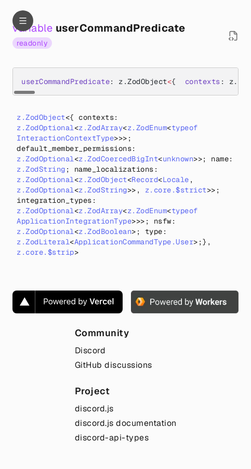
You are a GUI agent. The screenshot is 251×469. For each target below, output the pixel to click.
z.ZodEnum (147, 127)
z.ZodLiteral (43, 241)
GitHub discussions (113, 365)
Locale (176, 179)
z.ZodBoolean (104, 231)
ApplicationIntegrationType (74, 221)
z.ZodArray (100, 127)
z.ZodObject (41, 117)
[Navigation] (22, 20)
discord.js (94, 408)
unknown (178, 158)
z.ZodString (41, 169)
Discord (90, 350)
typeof (184, 127)
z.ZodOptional (45, 127)
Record (144, 179)
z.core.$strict (176, 190)
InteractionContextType (65, 138)
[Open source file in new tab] (233, 36)
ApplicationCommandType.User (134, 241)
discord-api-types (112, 437)
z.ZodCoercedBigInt (118, 158)
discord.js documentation (126, 423)
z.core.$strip (45, 252)
